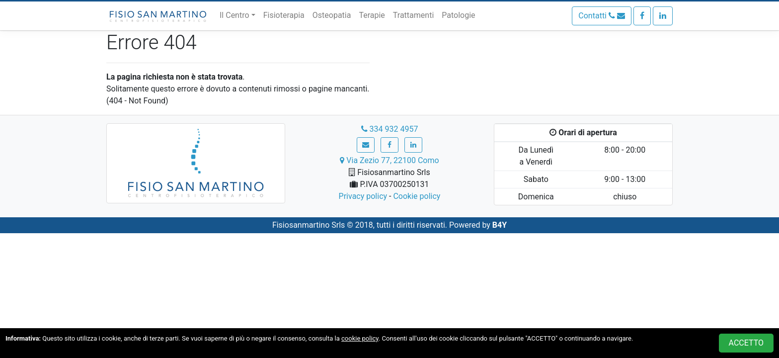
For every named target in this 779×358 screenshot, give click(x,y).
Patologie (458, 15)
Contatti (601, 15)
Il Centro (234, 15)
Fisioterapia (284, 15)
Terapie (372, 15)
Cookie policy (416, 196)
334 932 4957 (389, 129)
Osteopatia (331, 15)
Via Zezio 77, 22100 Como (389, 160)
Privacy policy (363, 196)
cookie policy (360, 338)
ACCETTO (746, 343)
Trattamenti (413, 15)
